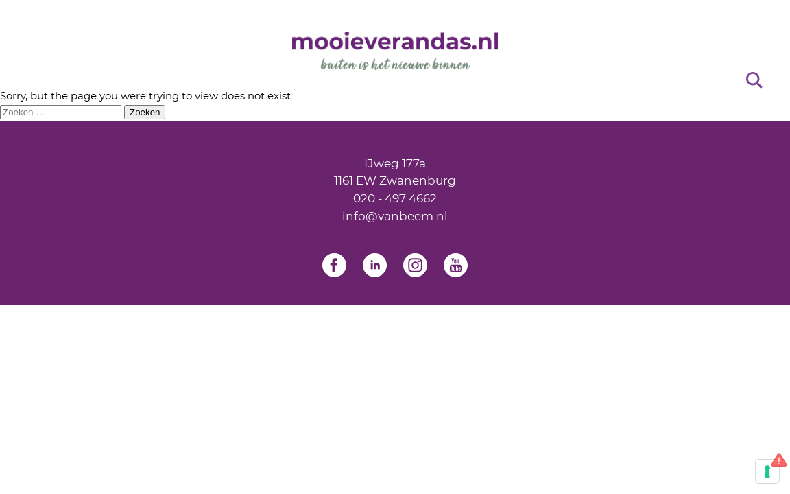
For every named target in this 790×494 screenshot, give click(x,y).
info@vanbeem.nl (395, 216)
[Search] (754, 79)
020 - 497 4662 (395, 198)
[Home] (395, 51)
